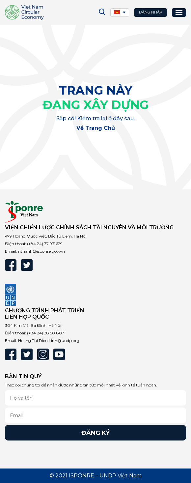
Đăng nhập (150, 12)
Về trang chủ (95, 128)
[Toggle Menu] (179, 12)
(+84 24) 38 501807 (45, 332)
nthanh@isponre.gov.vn (41, 251)
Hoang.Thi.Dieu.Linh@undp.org (48, 340)
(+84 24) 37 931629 (45, 243)
